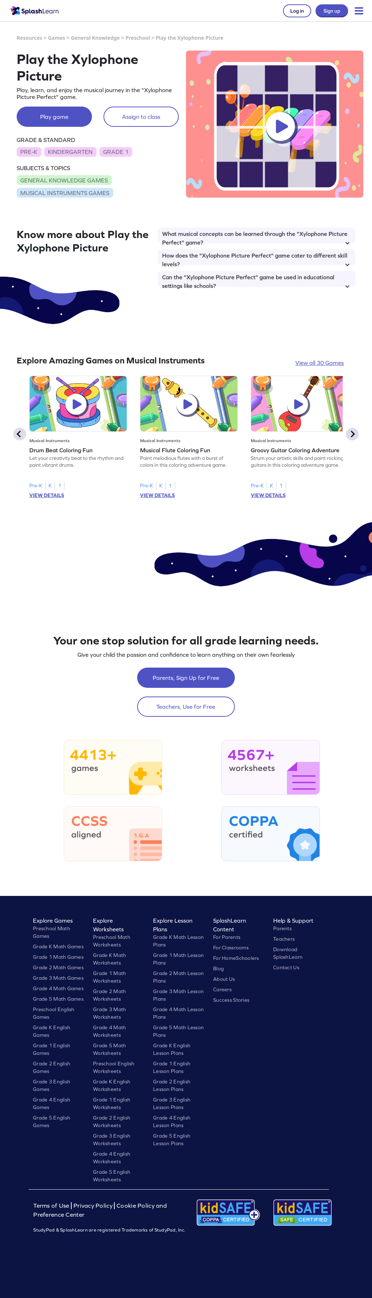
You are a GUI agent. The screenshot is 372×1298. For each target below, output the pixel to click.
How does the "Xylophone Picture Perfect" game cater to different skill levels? (256, 258)
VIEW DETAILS (46, 495)
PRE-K (28, 151)
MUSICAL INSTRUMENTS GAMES (64, 193)
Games (56, 37)
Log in (297, 11)
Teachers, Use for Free (185, 706)
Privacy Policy (93, 1205)
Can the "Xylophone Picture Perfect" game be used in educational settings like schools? (256, 280)
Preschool (138, 37)
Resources (29, 37)
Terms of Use (52, 1205)
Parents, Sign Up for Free (186, 677)
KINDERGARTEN (70, 151)
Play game (54, 116)
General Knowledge (95, 37)
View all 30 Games (319, 362)
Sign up (332, 11)
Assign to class (141, 116)
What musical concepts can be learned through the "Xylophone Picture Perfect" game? (256, 236)
